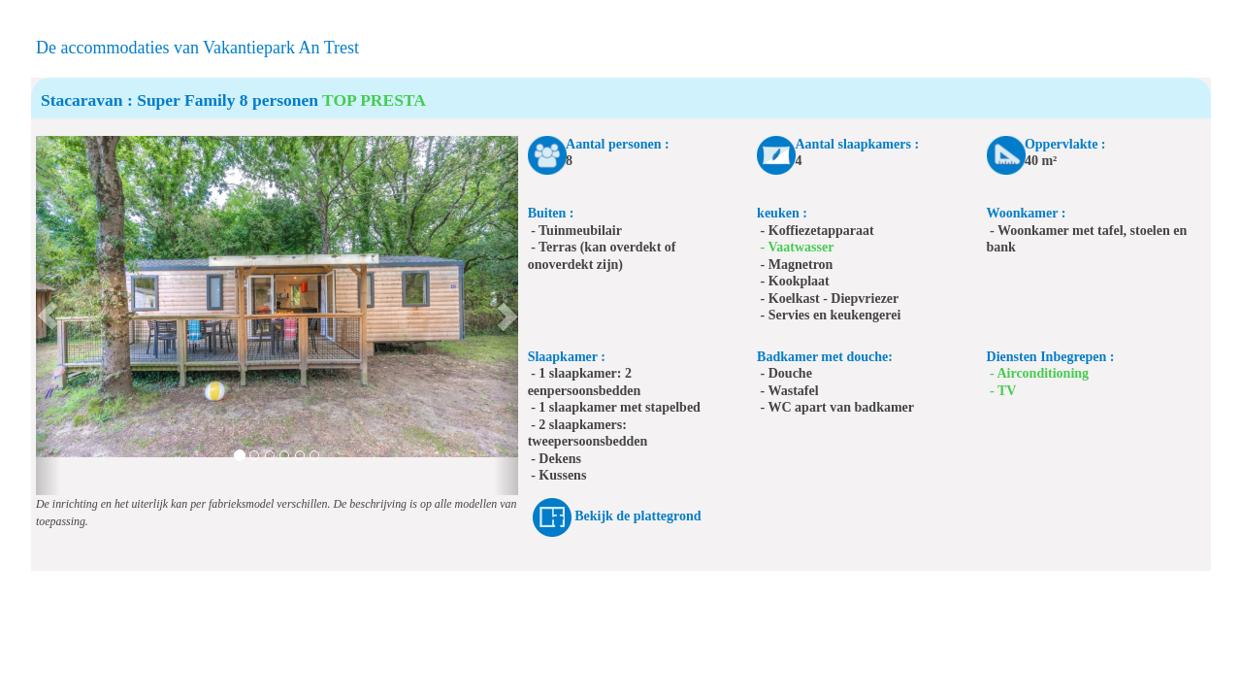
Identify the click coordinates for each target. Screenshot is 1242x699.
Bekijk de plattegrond (637, 516)
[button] (48, 315)
